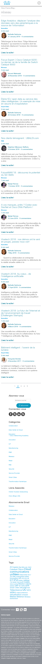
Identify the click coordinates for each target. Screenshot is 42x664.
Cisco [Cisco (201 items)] (21, 569)
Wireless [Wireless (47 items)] (27, 597)
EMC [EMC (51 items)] (14, 576)
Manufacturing (13, 448)
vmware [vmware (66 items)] (25, 595)
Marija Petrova (13, 184)
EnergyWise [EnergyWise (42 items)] (20, 576)
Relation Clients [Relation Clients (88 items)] (24, 584)
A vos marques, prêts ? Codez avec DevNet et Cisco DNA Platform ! (19, 206)
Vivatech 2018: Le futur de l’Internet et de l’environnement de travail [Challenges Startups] (20, 313)
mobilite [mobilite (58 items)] (27, 582)
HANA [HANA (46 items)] (27, 576)
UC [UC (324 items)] (24, 590)
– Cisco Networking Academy (18, 435)
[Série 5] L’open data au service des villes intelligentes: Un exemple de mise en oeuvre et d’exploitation (20, 101)
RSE (10, 465)
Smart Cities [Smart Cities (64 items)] (14, 588)
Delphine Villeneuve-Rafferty (18, 147)
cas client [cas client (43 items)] (28, 567)
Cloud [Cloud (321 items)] (27, 569)
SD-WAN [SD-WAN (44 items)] (22, 586)
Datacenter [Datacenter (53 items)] (23, 575)
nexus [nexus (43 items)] (12, 584)
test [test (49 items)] (28, 588)
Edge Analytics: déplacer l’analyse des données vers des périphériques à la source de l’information (20, 23)
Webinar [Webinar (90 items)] (20, 597)
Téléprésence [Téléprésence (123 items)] (16, 590)
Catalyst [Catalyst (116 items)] (13, 569)
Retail (10, 460)
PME (10, 452)
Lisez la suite (7, 53)
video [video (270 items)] (13, 592)
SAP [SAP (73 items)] (16, 586)
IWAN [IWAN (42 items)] (21, 580)
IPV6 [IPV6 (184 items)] (16, 580)
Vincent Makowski (14, 73)
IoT (10, 444)
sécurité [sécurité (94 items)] (23, 588)
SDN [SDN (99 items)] (27, 586)
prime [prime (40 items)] (16, 584)
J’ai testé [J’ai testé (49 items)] (13, 582)
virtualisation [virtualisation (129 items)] (15, 595)
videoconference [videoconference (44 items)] (22, 592)
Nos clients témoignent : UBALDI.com (20, 138)
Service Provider (14, 473)
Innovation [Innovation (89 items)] (14, 578)
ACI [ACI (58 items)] (11, 567)
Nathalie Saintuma (14, 34)
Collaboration (13, 426)
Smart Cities (13, 477)
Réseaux (11, 456)
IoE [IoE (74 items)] (20, 578)
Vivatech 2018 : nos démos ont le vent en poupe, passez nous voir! (20, 240)
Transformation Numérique (17, 481)
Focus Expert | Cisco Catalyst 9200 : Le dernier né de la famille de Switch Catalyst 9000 (19, 62)
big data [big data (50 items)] (22, 567)
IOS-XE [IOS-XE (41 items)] (26, 578)
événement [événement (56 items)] (14, 598)
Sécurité (11, 469)
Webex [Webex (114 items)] (13, 597)
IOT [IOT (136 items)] (11, 580)
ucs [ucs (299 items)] (29, 590)
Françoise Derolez (14, 359)
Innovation (12, 440)
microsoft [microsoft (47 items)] (20, 582)
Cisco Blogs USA (14, 496)
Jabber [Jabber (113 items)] (26, 580)
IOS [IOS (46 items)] (23, 578)
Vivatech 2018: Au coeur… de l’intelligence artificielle (16, 275)
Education (12, 434)
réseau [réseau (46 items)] (12, 586)
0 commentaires (27, 36)
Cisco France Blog (7, 8)
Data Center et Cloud (16, 430)
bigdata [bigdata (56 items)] (15, 567)
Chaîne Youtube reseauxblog (18, 492)
